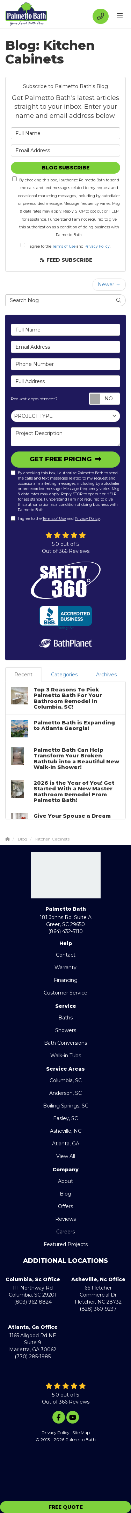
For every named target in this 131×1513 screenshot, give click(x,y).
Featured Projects (66, 1244)
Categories (64, 674)
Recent (23, 674)
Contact (65, 955)
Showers (65, 1030)
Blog (65, 1194)
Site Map (81, 1432)
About (65, 1181)
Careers (65, 1232)
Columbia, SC (66, 1080)
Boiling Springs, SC (65, 1106)
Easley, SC (65, 1118)
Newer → (109, 284)
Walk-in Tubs (65, 1055)
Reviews (65, 1219)
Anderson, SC (65, 1093)
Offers (65, 1206)
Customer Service (65, 993)
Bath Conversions (65, 1043)
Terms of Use (63, 246)
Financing (66, 980)
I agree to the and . (65, 246)
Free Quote (66, 1507)
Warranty (65, 967)
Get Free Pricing (61, 459)
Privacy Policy (97, 246)
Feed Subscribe (65, 260)
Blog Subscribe (65, 168)
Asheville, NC (65, 1131)
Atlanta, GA (65, 1143)
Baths (65, 1018)
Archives (106, 674)
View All (65, 1156)
